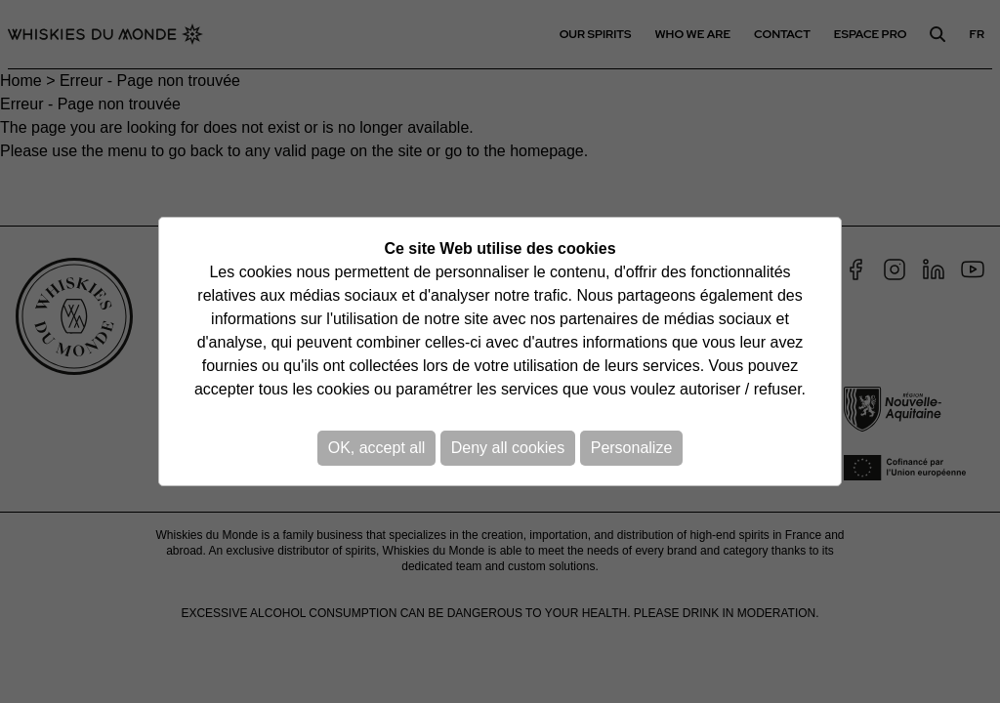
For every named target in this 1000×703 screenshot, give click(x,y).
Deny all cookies (508, 447)
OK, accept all (377, 447)
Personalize (632, 447)
